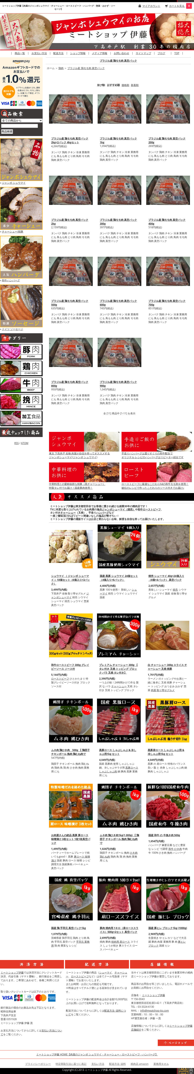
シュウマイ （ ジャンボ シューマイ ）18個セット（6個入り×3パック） (70, 579)
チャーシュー (68, 512)
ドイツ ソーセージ (12, 329)
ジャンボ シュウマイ (14, 183)
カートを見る (177, 6)
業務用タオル (161, 1064)
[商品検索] (19, 126)
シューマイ (105, 972)
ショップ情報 (77, 53)
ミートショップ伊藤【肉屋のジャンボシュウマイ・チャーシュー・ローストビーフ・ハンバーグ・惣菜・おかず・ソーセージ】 (58, 7)
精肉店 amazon (140, 1064)
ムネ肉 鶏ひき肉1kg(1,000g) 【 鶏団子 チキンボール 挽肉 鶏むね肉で (119, 839)
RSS (16, 443)
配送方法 (58, 53)
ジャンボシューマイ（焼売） (118, 509)
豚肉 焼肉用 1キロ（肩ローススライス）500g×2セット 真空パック (119, 930)
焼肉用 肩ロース (120, 942)
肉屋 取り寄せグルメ (163, 690)
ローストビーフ (60, 678)
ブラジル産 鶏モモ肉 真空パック (118, 60)
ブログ (161, 53)
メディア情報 (99, 53)
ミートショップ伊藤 (12, 972)
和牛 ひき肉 (175, 849)
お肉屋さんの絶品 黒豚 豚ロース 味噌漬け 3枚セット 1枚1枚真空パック (70, 839)
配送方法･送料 (117, 1064)
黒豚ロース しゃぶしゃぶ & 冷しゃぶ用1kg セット (117, 752)
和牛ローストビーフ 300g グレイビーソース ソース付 (70, 667)
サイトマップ (143, 53)
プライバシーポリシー (38, 1064)
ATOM (24, 443)
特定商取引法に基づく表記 (71, 1064)
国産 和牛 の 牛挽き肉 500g (164, 835)
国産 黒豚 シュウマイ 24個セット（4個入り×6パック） (119, 578)
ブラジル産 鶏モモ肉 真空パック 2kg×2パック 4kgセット (69, 140)
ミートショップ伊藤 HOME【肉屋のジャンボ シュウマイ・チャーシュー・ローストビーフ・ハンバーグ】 (97, 1054)
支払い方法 (97, 1064)
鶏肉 (61, 68)
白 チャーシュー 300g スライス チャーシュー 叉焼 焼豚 (167, 667)
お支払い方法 (39, 53)
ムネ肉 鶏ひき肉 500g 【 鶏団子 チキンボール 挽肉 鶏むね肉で (70, 752)
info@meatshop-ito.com (154, 1010)
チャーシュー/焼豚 (12, 231)
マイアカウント (151, 6)
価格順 (125, 85)
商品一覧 (20, 53)
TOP (176, 53)
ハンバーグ (102, 512)
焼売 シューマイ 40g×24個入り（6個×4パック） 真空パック (166, 578)
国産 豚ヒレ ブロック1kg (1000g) (167, 928)
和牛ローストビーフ (149, 509)
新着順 (135, 85)
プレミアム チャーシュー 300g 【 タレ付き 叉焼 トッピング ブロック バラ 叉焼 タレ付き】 (118, 668)
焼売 (175, 589)
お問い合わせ (121, 53)
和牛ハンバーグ (11, 280)
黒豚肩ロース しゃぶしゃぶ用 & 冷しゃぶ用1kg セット (166, 752)
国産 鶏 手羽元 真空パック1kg (68, 928)
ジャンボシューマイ (70, 595)
